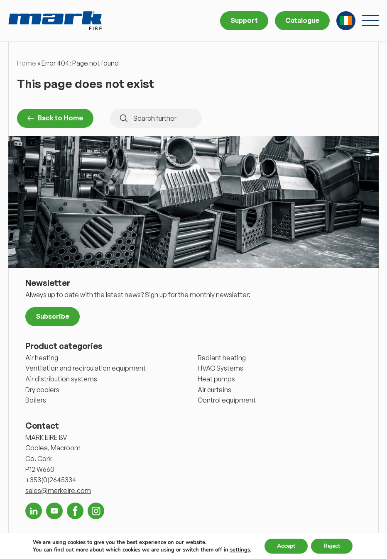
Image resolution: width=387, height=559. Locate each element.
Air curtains (214, 390)
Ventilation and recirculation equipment (85, 368)
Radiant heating (222, 358)
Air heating (41, 358)
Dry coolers (42, 390)
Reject (331, 546)
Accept (286, 546)
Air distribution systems (61, 379)
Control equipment (227, 400)
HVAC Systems (220, 368)
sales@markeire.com (58, 490)
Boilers (35, 400)
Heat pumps (216, 379)
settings (240, 550)
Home (26, 63)
